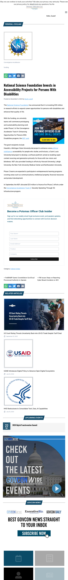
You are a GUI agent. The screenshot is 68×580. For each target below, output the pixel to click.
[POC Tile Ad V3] (48, 131)
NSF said (25, 138)
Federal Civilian (15, 269)
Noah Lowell (29, 99)
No (53, 4)
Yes (50, 4)
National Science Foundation (17, 105)
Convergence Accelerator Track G (19, 188)
